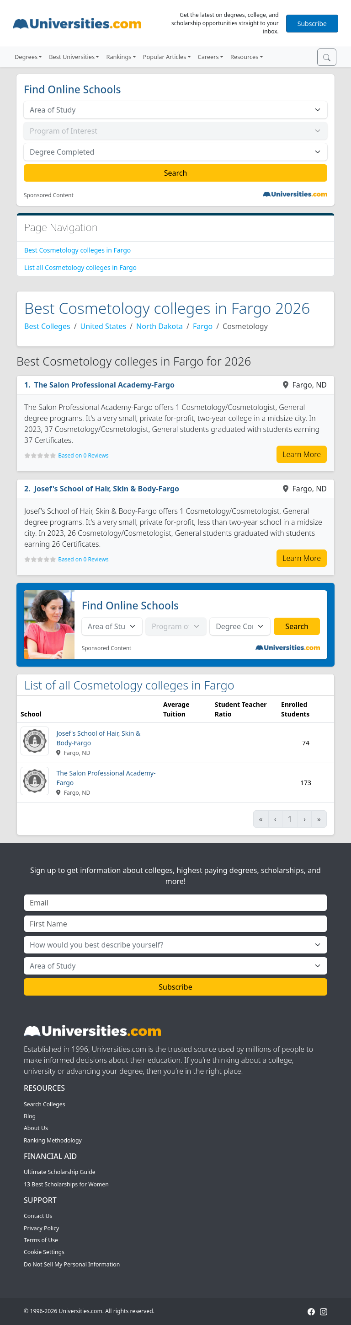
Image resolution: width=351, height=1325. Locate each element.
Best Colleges (47, 326)
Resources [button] (244, 57)
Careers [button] (208, 57)
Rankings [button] (118, 57)
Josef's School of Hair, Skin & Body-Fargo (106, 489)
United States (103, 326)
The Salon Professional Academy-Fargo (104, 385)
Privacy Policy (41, 1228)
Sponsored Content (49, 195)
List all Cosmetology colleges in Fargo (80, 267)
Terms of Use (41, 1240)
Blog (30, 1116)
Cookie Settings (44, 1252)
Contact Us (38, 1216)
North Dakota (159, 326)
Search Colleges (44, 1104)
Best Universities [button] (72, 57)
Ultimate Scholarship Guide (60, 1172)
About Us (36, 1128)
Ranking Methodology (53, 1140)
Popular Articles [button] (164, 57)
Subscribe (312, 23)
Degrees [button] (26, 57)
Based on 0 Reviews (83, 455)
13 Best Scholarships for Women (66, 1184)
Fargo (203, 326)
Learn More (301, 454)
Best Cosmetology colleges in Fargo (77, 250)
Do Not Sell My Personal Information (72, 1264)
